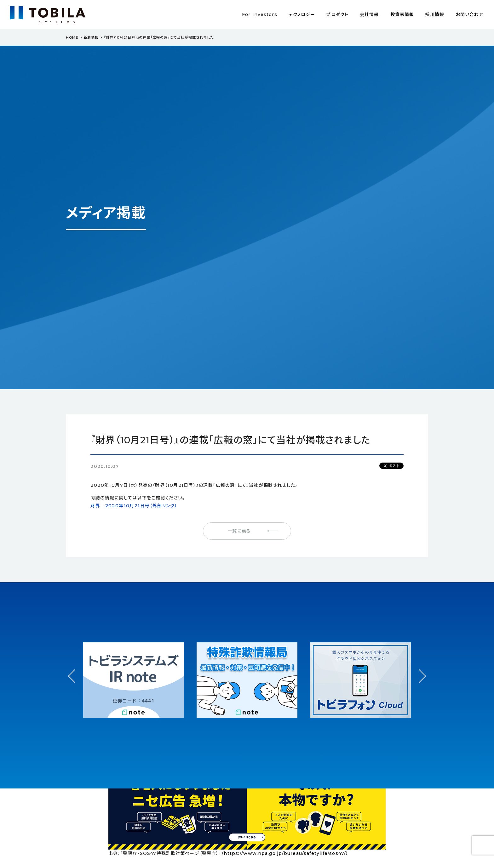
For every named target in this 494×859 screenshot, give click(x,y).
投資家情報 (402, 14)
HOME (72, 37)
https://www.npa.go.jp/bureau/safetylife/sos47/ (285, 853)
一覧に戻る (239, 531)
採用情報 (434, 14)
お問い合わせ (470, 14)
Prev (74, 681)
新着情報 (91, 37)
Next (419, 670)
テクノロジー (302, 14)
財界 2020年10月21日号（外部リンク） (133, 506)
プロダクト (337, 14)
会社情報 (369, 14)
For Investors (259, 14)
